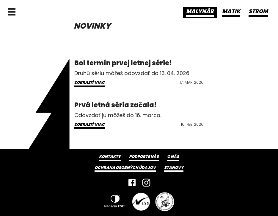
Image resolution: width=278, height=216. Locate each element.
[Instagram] (146, 182)
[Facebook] (132, 182)
